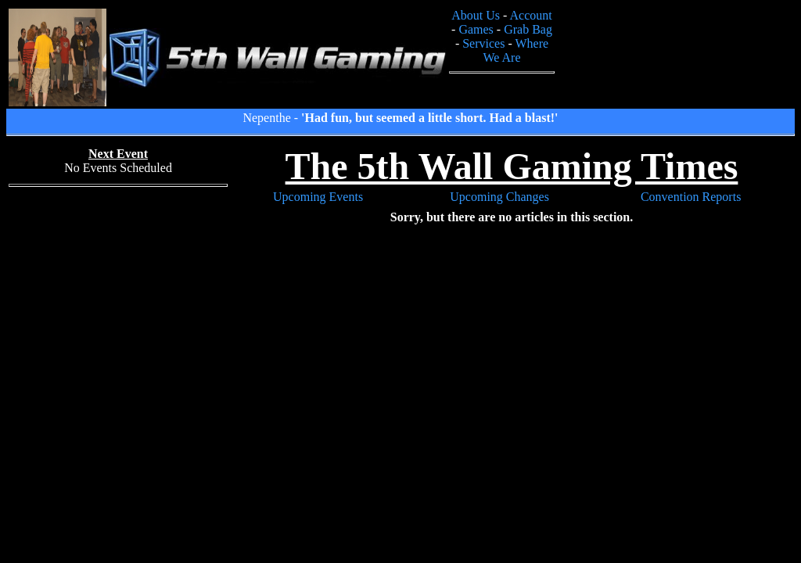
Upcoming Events (318, 196)
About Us (475, 15)
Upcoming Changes (499, 196)
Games (475, 29)
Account (531, 15)
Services (483, 43)
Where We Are (515, 50)
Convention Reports (691, 196)
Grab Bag (528, 29)
